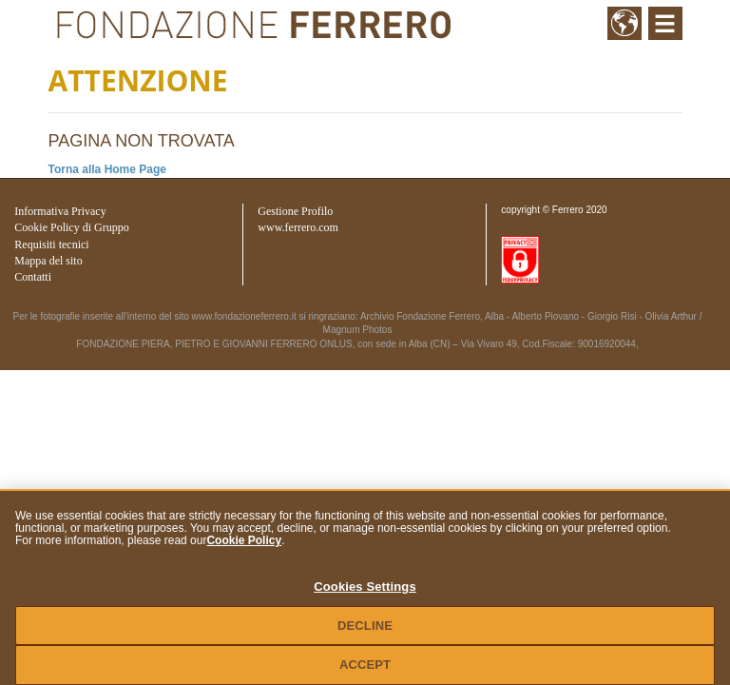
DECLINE (365, 625)
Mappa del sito (48, 260)
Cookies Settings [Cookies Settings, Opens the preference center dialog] (365, 586)
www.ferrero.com (298, 227)
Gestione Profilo (295, 211)
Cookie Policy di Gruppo (71, 227)
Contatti (32, 277)
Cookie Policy (243, 540)
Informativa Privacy (60, 211)
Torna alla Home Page (107, 169)
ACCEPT (365, 664)
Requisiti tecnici (51, 244)
